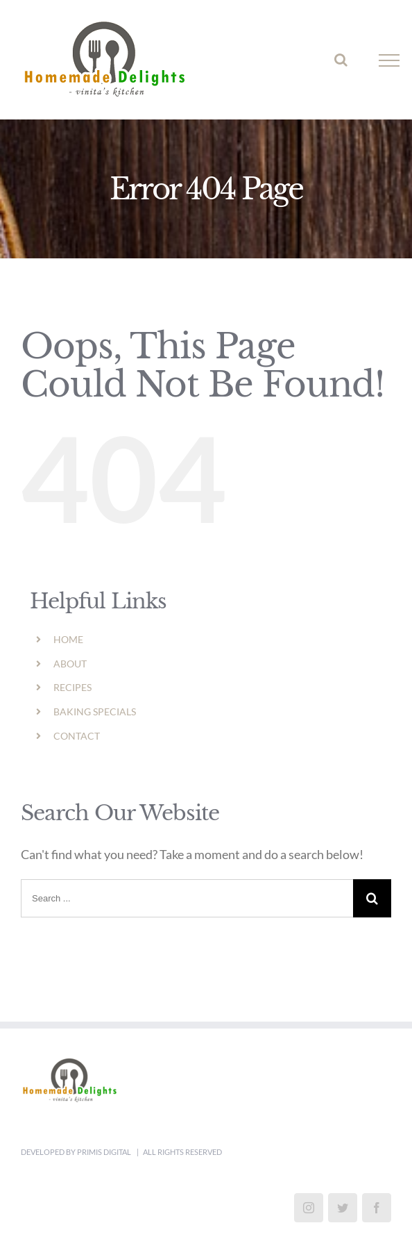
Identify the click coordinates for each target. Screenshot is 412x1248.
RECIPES (72, 687)
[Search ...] (187, 898)
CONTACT (76, 736)
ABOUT (70, 663)
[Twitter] (342, 1207)
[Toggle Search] (340, 60)
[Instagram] (308, 1207)
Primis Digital (104, 1151)
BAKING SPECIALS (94, 711)
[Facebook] (376, 1207)
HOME (68, 639)
